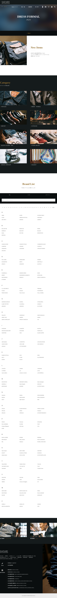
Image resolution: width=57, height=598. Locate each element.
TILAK (38, 466)
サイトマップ (16, 558)
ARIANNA (21, 219)
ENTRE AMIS (39, 275)
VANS (38, 477)
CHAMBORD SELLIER (41, 244)
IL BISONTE (22, 328)
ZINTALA (21, 506)
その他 (53, 207)
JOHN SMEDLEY (40, 344)
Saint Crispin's (4, 450)
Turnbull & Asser (40, 468)
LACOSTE (3, 368)
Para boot (21, 421)
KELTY (3, 357)
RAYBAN (21, 437)
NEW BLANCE (22, 397)
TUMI (20, 468)
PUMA (3, 428)
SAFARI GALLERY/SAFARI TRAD (21, 587)
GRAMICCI (39, 304)
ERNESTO (21, 277)
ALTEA (3, 217)
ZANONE (39, 504)
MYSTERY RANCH (40, 386)
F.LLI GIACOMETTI (5, 288)
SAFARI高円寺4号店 (13, 578)
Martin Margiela (22, 384)
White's (38, 490)
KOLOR (21, 359)
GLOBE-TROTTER (5, 304)
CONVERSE (22, 248)
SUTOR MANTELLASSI (41, 455)
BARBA (38, 228)
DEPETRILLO (39, 261)
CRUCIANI (4, 250)
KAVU (21, 355)
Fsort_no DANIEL (40, 292)
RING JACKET (22, 439)
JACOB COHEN (4, 344)
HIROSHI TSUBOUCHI (24, 319)
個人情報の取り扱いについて (4, 557)
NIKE (38, 399)
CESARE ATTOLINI (23, 244)
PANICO (3, 421)
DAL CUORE (4, 259)
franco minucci (22, 292)
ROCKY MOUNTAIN (41, 439)
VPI (38, 481)
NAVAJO (3, 397)
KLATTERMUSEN (40, 357)
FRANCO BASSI (5, 292)
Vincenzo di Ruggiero (23, 481)
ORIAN (21, 410)
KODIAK (3, 359)
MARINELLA (4, 384)
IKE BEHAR (4, 328)
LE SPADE (4, 370)
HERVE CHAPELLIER (6, 319)
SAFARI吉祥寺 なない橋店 (17, 585)
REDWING (39, 437)
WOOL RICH (22, 495)
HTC (38, 319)
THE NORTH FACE (5, 466)
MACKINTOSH (4, 381)
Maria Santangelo (40, 381)
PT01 (38, 426)
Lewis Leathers (4, 372)
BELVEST (39, 230)
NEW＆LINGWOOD (40, 397)
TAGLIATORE (4, 464)
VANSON (3, 479)
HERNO (38, 317)
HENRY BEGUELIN (40, 315)
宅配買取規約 (31, 557)
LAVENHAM (39, 368)
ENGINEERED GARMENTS (25, 275)
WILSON (3, 495)
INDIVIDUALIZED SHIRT (6, 330)
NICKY (3, 399)
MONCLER (39, 384)
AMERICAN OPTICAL (23, 217)
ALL (9, 194)
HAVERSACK (22, 315)
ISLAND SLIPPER (40, 332)
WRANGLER (39, 495)
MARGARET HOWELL (24, 381)
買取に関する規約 (13, 557)
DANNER (39, 259)
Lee (20, 370)
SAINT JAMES (22, 450)
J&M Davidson (4, 341)
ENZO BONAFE (4, 277)
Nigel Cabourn (22, 399)
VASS (21, 479)
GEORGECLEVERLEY (6, 301)
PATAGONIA (39, 421)
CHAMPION (4, 246)
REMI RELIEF (4, 439)
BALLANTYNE (4, 228)
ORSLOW (3, 412)
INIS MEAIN (22, 330)
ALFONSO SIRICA (40, 215)
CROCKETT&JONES (41, 248)
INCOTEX (39, 328)
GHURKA (21, 301)
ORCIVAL (3, 410)
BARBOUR (4, 230)
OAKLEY (3, 408)
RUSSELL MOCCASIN (41, 441)
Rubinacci (21, 441)
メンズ (29, 194)
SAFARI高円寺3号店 (15, 576)
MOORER (21, 386)
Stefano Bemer (4, 455)
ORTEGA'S (22, 412)
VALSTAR (21, 477)
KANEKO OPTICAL (5, 355)
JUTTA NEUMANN (23, 346)
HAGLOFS (4, 315)
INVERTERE (4, 332)
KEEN (38, 355)
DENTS (21, 261)
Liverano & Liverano (23, 372)
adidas (3, 215)
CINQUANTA (4, 248)
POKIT (38, 424)
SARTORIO (39, 450)
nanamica (3, 395)
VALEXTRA (4, 477)
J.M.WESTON (22, 341)
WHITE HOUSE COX (23, 490)
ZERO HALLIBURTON (6, 506)
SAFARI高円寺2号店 (18, 574)
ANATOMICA (39, 217)
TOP (2, 6)
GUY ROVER (39, 306)
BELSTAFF (22, 230)
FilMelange (39, 288)
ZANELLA (3, 504)
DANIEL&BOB (22, 259)
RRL (2, 441)
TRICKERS (4, 468)
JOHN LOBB (22, 344)
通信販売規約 (19, 557)
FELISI (21, 288)
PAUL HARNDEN (5, 424)
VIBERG (3, 481)
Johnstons (3, 346)
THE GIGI (39, 464)
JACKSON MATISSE (41, 341)
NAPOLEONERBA (40, 395)
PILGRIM (21, 424)
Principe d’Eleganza (5, 426)
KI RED (21, 357)
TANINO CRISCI (22, 464)
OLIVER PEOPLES (23, 408)
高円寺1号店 (13, 569)
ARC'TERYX (4, 219)
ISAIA (21, 332)
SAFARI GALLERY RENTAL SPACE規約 (6, 558)
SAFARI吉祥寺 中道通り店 (17, 583)
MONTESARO (4, 386)
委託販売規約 (25, 557)
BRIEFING (3, 235)
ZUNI (38, 506)
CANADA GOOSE (5, 244)
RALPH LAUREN (5, 437)
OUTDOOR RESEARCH (41, 412)
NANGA (21, 395)
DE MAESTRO (4, 261)
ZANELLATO (22, 504)
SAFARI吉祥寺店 (10, 565)
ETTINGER (4, 279)
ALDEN (21, 215)
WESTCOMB (4, 490)
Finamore (21, 290)
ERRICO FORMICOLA (41, 277)
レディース (48, 194)
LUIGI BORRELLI (40, 372)
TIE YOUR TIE (22, 466)
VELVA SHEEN (40, 479)
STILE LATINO (22, 455)
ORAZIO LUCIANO (40, 408)
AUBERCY (39, 219)
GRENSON (22, 306)
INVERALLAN (39, 330)
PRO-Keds (21, 426)
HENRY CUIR (4, 317)
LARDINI (21, 368)
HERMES (21, 317)
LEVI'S (38, 370)
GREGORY (4, 306)
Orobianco (39, 410)
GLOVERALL (22, 304)
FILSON (3, 290)
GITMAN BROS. (40, 301)
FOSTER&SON (40, 290)
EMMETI (3, 275)
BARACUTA (22, 228)
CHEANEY (21, 246)
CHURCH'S (39, 246)
